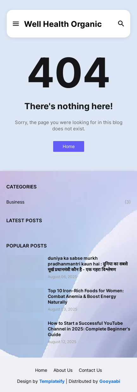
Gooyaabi (109, 381)
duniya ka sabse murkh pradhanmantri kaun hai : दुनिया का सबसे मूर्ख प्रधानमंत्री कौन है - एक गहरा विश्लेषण (88, 263)
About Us (62, 370)
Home (69, 146)
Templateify (52, 381)
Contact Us (90, 370)
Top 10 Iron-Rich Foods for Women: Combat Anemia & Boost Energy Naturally (86, 296)
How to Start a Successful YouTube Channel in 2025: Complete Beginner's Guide (89, 328)
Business (68, 202)
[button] (15, 24)
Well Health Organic (63, 24)
